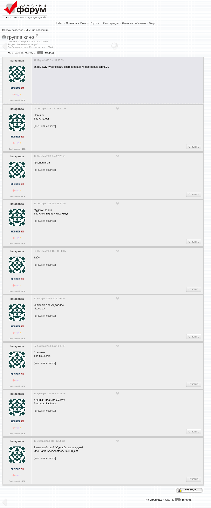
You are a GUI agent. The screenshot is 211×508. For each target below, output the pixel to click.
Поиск (84, 23)
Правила (71, 23)
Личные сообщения (134, 23)
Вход (152, 23)
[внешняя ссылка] (45, 126)
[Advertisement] (109, 84)
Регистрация (110, 23)
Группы (94, 23)
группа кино (20, 37)
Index (59, 23)
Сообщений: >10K (17, 100)
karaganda (17, 60)
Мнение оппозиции (37, 30)
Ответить (194, 146)
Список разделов (12, 30)
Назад (29, 52)
